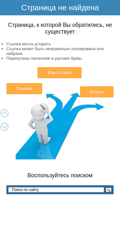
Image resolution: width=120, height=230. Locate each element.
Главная (24, 88)
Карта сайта (59, 72)
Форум (97, 91)
